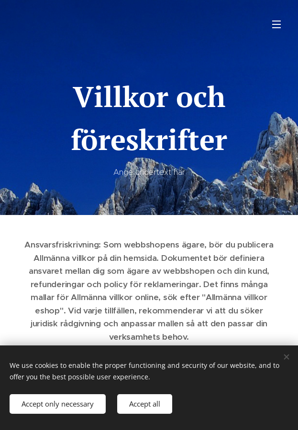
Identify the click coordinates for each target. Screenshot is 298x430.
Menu (276, 24)
